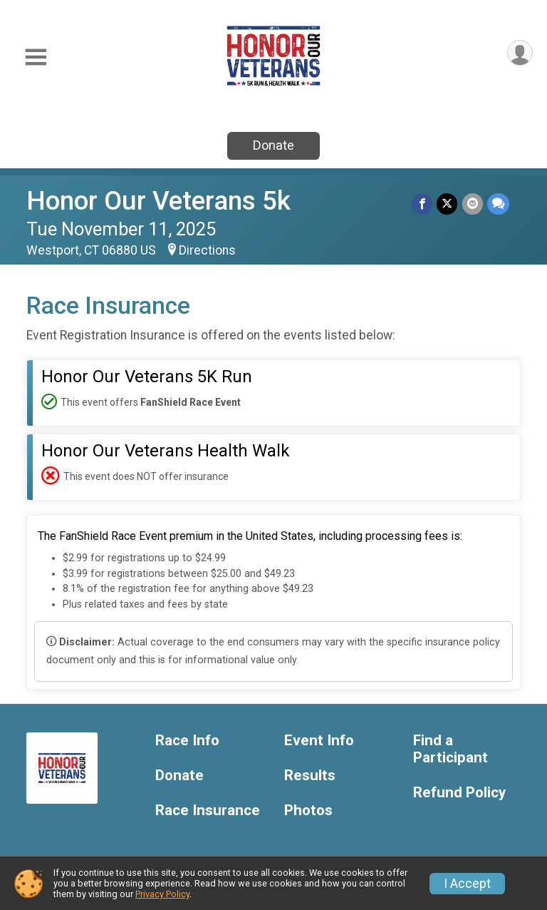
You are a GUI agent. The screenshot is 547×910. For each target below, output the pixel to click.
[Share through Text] (498, 203)
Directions (207, 250)
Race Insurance (207, 810)
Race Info (187, 740)
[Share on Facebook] (422, 203)
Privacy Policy (162, 894)
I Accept (467, 883)
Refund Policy (459, 792)
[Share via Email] (472, 203)
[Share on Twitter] (447, 203)
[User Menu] (519, 53)
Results (309, 775)
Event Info (319, 740)
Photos (308, 810)
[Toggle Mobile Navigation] (35, 57)
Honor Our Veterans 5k (158, 200)
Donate (273, 145)
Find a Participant (450, 749)
